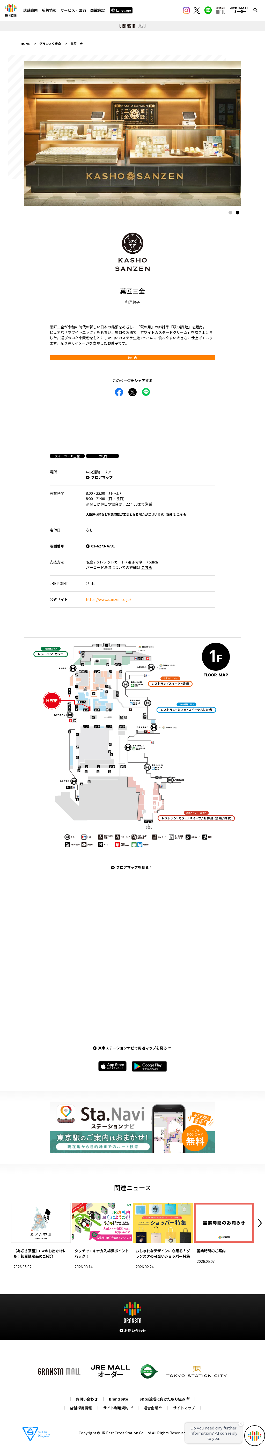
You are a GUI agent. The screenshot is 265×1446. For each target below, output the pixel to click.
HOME (25, 43)
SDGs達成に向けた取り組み (162, 1399)
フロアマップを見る (132, 867)
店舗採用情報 (81, 1408)
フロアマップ (102, 477)
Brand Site (118, 1399)
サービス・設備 (73, 10)
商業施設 (97, 10)
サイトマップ (184, 1408)
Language (121, 10)
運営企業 (151, 1408)
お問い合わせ (87, 1399)
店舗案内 (30, 10)
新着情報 (49, 10)
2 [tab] (237, 212)
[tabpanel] (132, 133)
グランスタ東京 (50, 43)
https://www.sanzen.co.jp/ (108, 599)
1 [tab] (230, 212)
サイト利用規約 (116, 1408)
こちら (181, 514)
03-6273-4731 (103, 545)
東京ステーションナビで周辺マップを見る (132, 1047)
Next (260, 1223)
